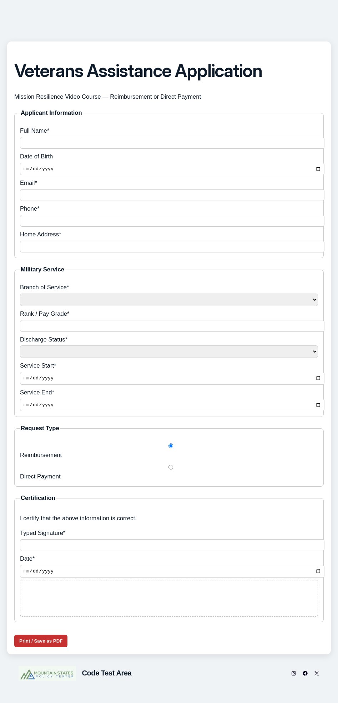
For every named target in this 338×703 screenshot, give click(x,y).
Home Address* (169, 243)
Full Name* (169, 138)
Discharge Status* (169, 348)
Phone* (169, 217)
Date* (169, 569)
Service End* (169, 402)
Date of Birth (169, 164)
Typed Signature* (169, 543)
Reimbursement (169, 453)
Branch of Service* (169, 296)
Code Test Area (106, 677)
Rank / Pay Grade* (169, 322)
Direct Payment (169, 475)
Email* (169, 191)
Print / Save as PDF (40, 644)
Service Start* (169, 375)
